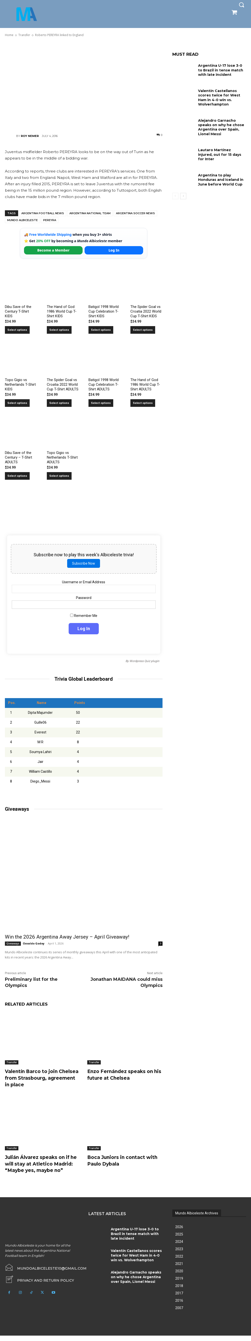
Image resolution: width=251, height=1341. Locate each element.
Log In (114, 250)
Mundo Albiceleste (22, 220)
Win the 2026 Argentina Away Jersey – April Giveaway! (67, 937)
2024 (179, 1247)
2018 (179, 1291)
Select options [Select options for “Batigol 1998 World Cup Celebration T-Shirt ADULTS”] (101, 403)
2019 (179, 1284)
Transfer (11, 1062)
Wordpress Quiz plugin (144, 661)
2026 (179, 1232)
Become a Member (53, 250)
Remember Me (83, 616)
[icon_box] (39, 1285)
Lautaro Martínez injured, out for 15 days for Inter (222, 151)
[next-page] (183, 194)
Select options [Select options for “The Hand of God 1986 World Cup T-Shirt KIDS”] (59, 330)
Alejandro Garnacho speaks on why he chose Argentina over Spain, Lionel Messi (221, 127)
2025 (179, 1240)
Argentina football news (42, 213)
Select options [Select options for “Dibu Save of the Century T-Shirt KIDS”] (17, 330)
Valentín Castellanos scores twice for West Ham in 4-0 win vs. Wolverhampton (218, 97)
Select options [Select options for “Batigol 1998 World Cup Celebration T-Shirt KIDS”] (101, 330)
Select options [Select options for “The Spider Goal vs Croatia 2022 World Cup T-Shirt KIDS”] (143, 330)
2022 (179, 1262)
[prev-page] (175, 194)
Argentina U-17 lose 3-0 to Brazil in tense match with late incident (220, 70)
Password (83, 598)
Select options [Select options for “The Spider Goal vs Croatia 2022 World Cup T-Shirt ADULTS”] (59, 403)
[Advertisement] (84, 85)
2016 (179, 1306)
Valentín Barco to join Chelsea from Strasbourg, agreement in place (38, 1077)
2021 (179, 1269)
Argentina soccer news (135, 213)
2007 (179, 1313)
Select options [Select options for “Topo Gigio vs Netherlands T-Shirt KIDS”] (17, 403)
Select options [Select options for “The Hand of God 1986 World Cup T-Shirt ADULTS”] (143, 403)
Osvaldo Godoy (33, 943)
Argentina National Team (90, 213)
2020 (179, 1276)
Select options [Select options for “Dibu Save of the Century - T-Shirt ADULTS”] (17, 476)
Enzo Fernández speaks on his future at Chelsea (122, 1074)
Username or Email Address (83, 582)
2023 (179, 1254)
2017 (179, 1299)
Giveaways (12, 943)
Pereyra (49, 220)
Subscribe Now (83, 563)
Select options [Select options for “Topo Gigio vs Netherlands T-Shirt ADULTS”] (59, 476)
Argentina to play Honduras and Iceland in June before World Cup (220, 178)
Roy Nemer (30, 136)
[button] (241, 4)
